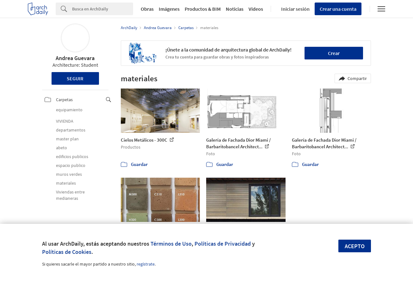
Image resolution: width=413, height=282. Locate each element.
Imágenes (169, 8)
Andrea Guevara (75, 58)
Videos (256, 8)
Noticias (234, 8)
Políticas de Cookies (66, 251)
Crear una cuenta (338, 9)
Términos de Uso (171, 243)
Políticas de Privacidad (222, 243)
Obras (147, 8)
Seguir (75, 78)
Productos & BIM (203, 8)
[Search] (102, 9)
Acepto (355, 246)
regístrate (146, 264)
